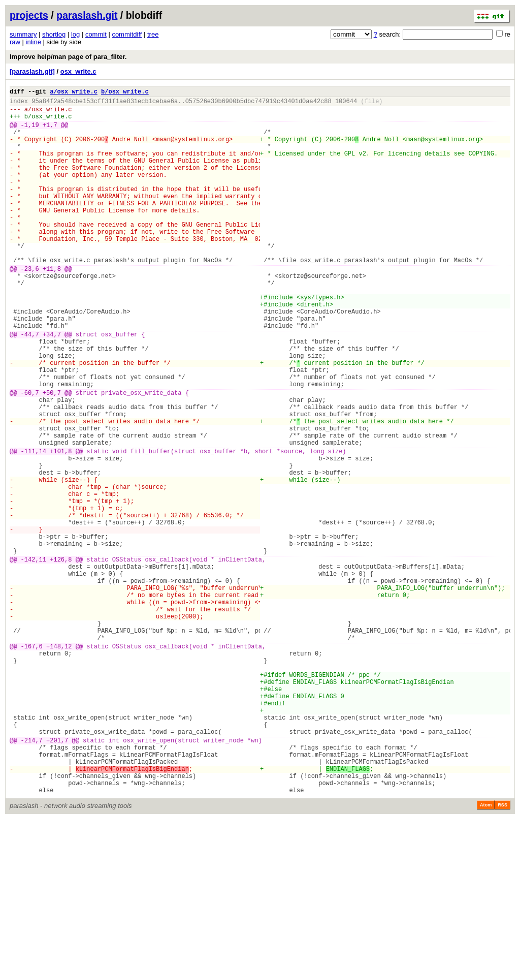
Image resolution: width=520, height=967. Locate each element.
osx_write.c (78, 71)
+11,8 (52, 306)
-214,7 (32, 877)
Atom (486, 952)
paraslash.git (86, 15)
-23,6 (30, 306)
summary (23, 34)
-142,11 (33, 658)
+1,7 (50, 132)
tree (152, 34)
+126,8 (61, 658)
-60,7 (30, 456)
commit (96, 34)
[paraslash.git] (32, 71)
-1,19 (30, 132)
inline (33, 42)
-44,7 (30, 386)
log (75, 34)
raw (15, 42)
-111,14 (33, 527)
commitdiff (127, 34)
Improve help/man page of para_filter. (68, 56)
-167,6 (32, 763)
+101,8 (61, 527)
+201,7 (57, 877)
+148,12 (59, 763)
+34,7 (52, 386)
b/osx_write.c (125, 92)
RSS (502, 952)
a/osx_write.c (74, 92)
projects (29, 15)
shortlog (54, 34)
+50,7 (52, 456)
